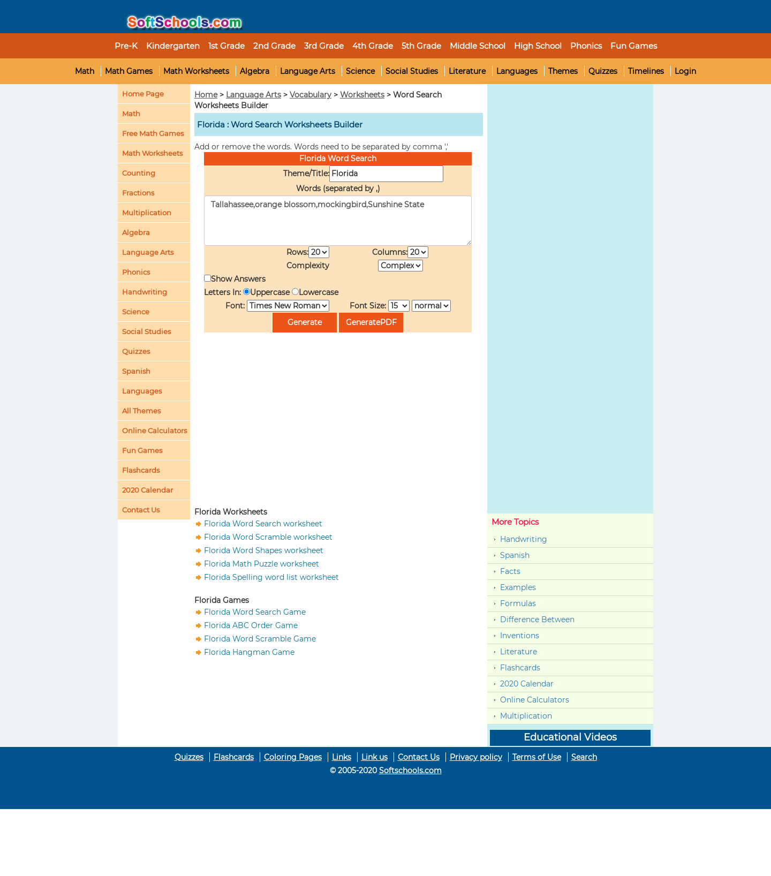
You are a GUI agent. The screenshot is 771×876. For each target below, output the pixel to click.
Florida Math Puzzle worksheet (261, 564)
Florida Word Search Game (255, 612)
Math (84, 71)
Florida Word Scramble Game (260, 639)
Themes (563, 71)
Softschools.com (410, 770)
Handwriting (144, 292)
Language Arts (307, 71)
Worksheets (362, 95)
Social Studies (412, 71)
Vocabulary (310, 95)
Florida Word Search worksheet (263, 523)
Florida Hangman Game (249, 652)
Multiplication (146, 212)
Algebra (254, 71)
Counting (138, 173)
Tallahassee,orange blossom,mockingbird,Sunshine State (338, 220)
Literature (467, 71)
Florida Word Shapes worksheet (263, 550)
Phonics (136, 272)
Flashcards (520, 668)
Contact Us (419, 757)
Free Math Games (153, 133)
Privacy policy (476, 757)
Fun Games (633, 46)
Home (205, 95)
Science (360, 71)
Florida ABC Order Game (251, 625)
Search (584, 757)
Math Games (129, 71)
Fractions (138, 192)
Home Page (143, 93)
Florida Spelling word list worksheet (271, 577)
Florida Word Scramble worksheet (268, 537)
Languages (517, 71)
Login (685, 71)
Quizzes (602, 71)
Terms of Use (536, 757)
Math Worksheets (196, 71)
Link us (374, 757)
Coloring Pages (293, 757)
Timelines (646, 71)
